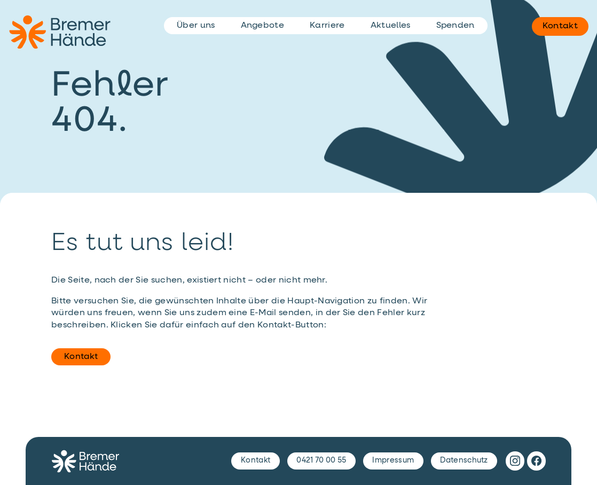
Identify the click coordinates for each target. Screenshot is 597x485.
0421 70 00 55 (321, 460)
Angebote (263, 25)
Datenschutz (464, 460)
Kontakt (81, 357)
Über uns (196, 25)
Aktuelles (391, 25)
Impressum (393, 460)
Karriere (327, 25)
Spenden (455, 25)
